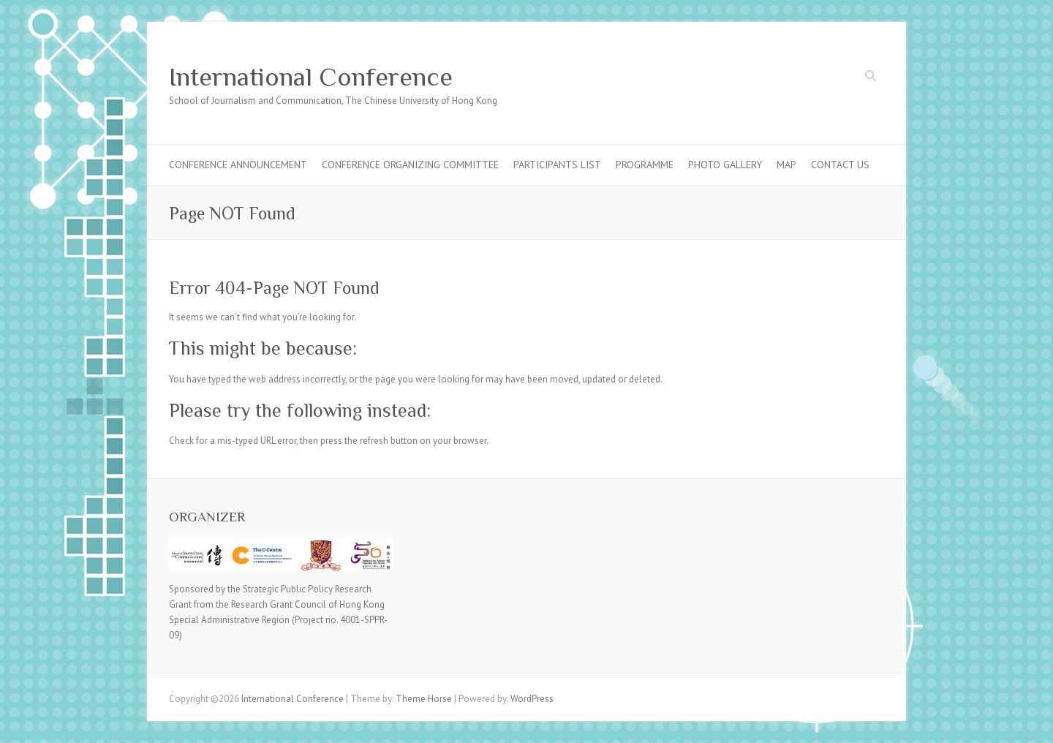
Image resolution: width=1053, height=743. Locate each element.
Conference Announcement (238, 164)
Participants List (557, 164)
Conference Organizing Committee (410, 164)
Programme (644, 164)
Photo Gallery (725, 164)
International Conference (311, 76)
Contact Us (840, 164)
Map (786, 164)
